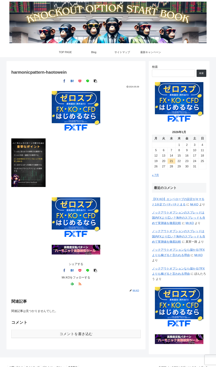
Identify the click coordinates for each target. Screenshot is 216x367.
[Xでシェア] (56, 81)
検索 (155, 66)
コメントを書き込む (76, 334)
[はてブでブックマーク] (72, 81)
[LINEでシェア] (87, 81)
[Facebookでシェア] (64, 81)
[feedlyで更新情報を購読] (72, 284)
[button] (95, 81)
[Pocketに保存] (80, 81)
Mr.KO (194, 204)
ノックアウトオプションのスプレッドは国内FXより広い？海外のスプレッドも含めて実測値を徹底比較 (178, 218)
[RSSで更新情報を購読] (80, 284)
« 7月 (155, 175)
